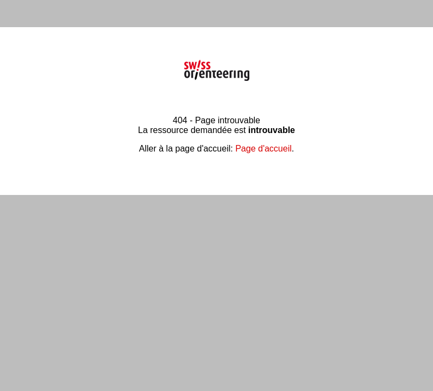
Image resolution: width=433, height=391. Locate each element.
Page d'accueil (263, 148)
